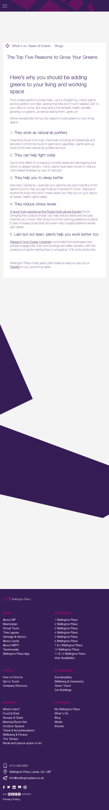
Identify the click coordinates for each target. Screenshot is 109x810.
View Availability (65, 658)
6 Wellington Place (66, 641)
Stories (59, 726)
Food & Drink (11, 713)
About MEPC (11, 645)
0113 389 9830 (15, 765)
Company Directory (15, 685)
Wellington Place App (16, 653)
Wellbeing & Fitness (15, 734)
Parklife (15, 267)
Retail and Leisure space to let (22, 743)
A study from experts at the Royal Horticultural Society (46, 211)
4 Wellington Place (66, 632)
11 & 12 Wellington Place (70, 653)
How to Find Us (13, 677)
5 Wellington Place (66, 636)
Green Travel (63, 685)
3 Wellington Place (66, 628)
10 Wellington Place (67, 649)
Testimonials (11, 649)
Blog (57, 717)
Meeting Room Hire (15, 722)
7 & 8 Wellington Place (68, 645)
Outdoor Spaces (13, 726)
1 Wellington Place (66, 619)
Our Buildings (63, 690)
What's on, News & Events (28, 46)
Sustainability (63, 677)
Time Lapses (11, 632)
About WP (9, 619)
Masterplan (10, 624)
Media (58, 722)
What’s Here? (11, 709)
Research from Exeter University (31, 242)
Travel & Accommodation (19, 730)
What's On (61, 713)
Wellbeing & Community (69, 681)
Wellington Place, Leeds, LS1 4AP (27, 772)
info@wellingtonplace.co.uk (23, 778)
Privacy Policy (11, 799)
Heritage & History (14, 636)
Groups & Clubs (13, 717)
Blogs (59, 46)
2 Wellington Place (66, 624)
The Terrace (10, 739)
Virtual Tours (11, 628)
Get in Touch (11, 681)
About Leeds (11, 641)
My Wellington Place (67, 709)
